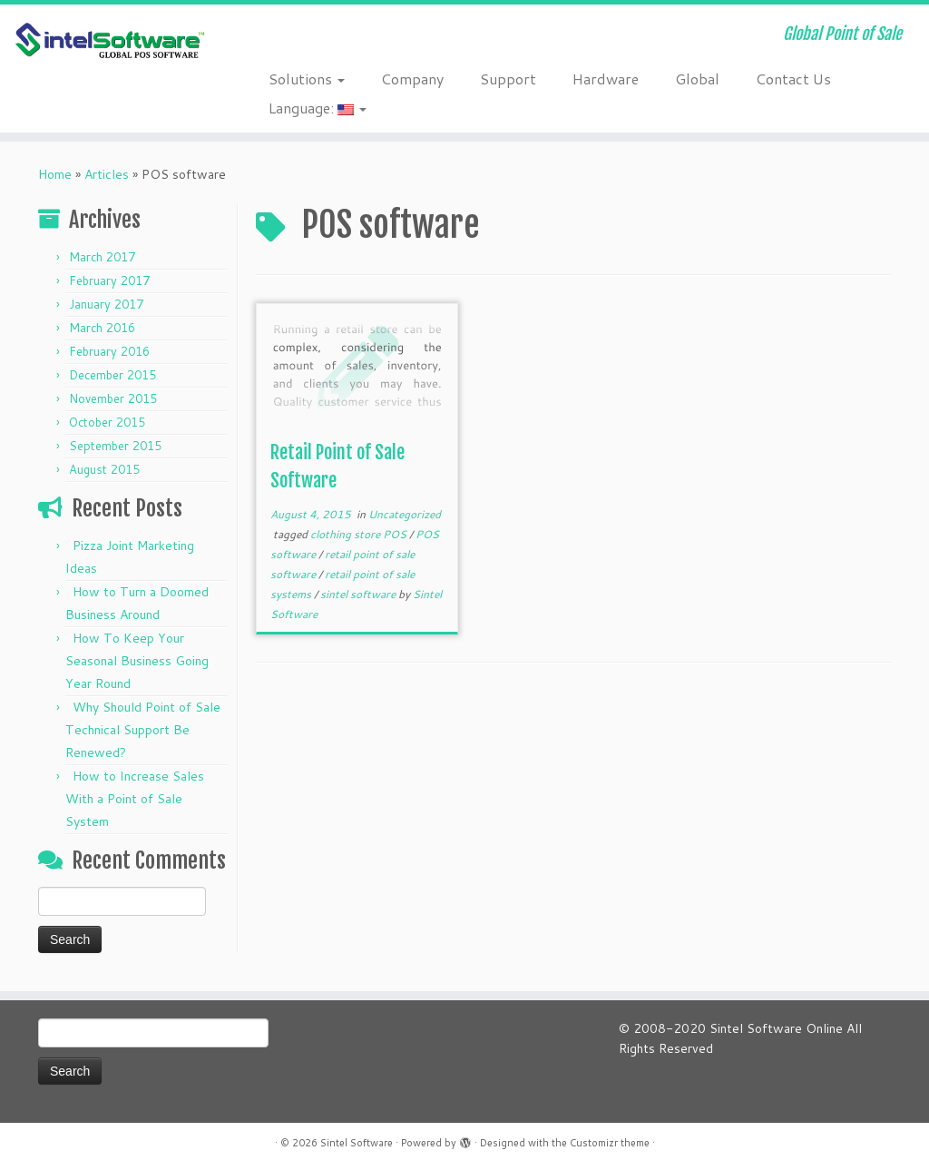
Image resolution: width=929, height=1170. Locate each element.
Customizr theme (610, 1143)
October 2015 (107, 422)
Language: (318, 107)
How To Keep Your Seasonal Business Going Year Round (137, 661)
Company (412, 78)
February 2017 (109, 280)
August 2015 (104, 469)
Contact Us (793, 78)
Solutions (307, 78)
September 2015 (115, 446)
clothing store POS (359, 534)
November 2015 (113, 398)
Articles (106, 174)
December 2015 (112, 375)
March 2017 (102, 257)
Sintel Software (356, 1143)
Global (697, 78)
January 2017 (106, 304)
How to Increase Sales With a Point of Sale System (134, 799)
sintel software (359, 594)
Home (55, 174)
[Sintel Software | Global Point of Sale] (109, 41)
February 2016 (109, 351)
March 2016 (102, 328)
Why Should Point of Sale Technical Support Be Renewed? (142, 730)
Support (508, 78)
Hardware (605, 78)
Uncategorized (404, 514)
